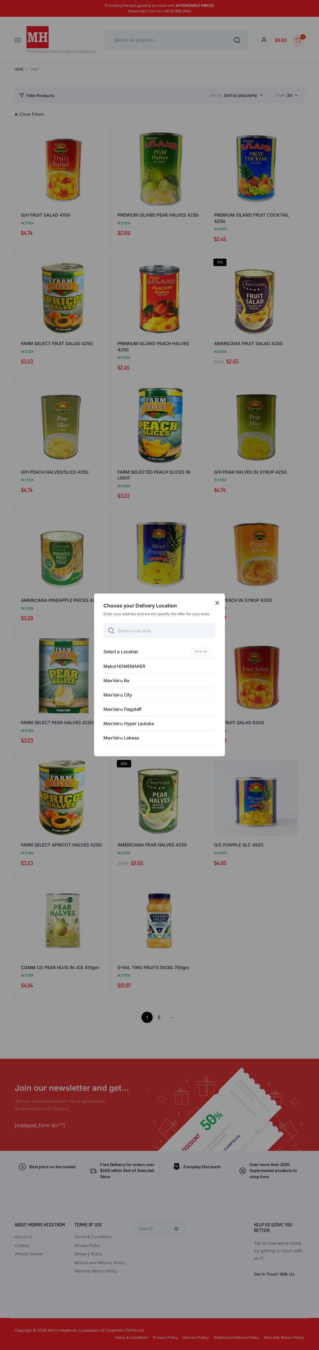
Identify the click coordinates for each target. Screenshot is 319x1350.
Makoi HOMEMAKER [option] (124, 666)
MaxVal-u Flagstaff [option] (122, 709)
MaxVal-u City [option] (117, 695)
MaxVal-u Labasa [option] (121, 738)
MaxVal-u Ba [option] (116, 680)
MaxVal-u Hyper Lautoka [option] (128, 723)
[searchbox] (159, 630)
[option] (159, 652)
